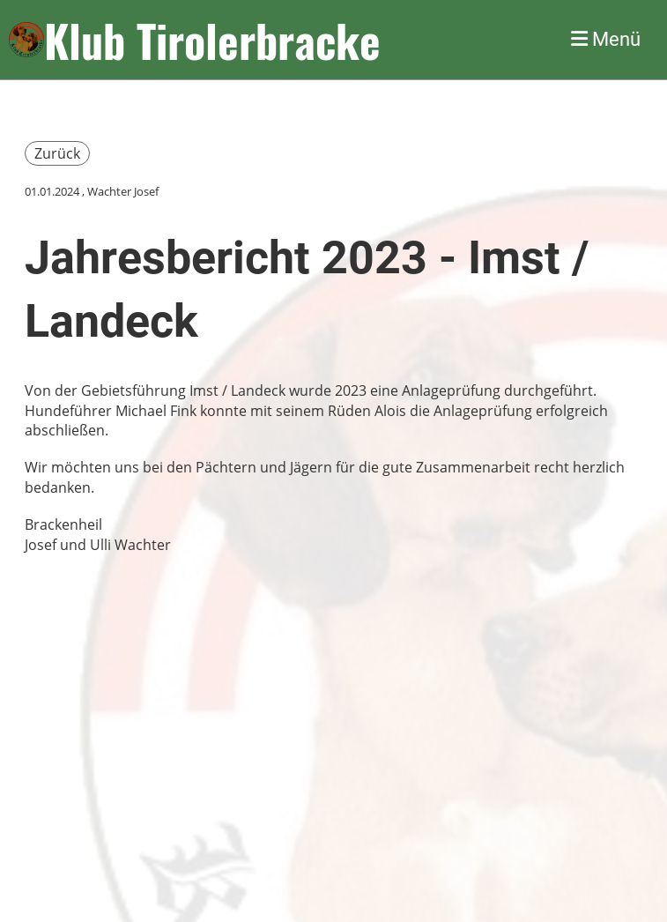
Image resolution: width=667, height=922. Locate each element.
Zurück (57, 153)
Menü (606, 39)
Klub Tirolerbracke (212, 40)
